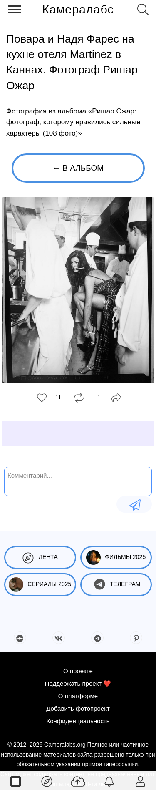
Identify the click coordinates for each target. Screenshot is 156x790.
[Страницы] (15, 780)
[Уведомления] (109, 780)
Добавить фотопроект (78, 708)
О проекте (78, 670)
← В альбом (78, 168)
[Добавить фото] (78, 780)
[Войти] (140, 780)
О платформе (78, 695)
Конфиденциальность (77, 721)
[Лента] (46, 780)
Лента (40, 557)
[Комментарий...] (78, 480)
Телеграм (116, 584)
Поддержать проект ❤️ (78, 683)
